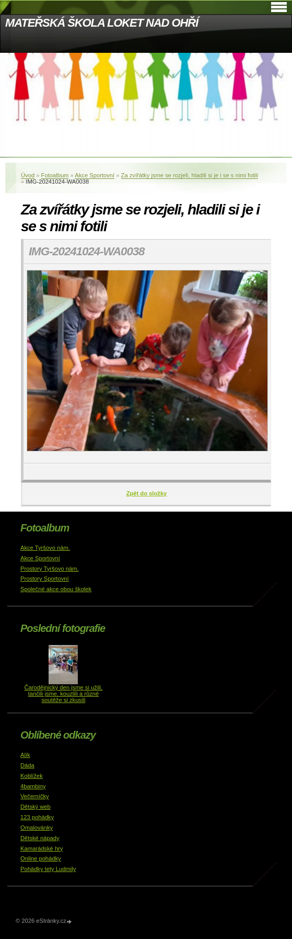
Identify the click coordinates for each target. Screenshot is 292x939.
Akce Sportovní (94, 175)
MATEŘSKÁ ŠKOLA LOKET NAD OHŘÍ (101, 22)
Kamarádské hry (41, 848)
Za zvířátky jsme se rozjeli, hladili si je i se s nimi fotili (189, 175)
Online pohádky (40, 858)
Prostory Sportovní (44, 578)
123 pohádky (37, 817)
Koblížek (31, 776)
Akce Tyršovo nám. (45, 548)
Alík (25, 755)
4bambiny (33, 786)
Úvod (27, 175)
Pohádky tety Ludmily (48, 869)
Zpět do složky (146, 493)
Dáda (27, 765)
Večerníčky (34, 796)
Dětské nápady (40, 838)
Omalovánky (36, 827)
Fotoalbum (55, 175)
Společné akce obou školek (55, 589)
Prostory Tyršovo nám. (49, 568)
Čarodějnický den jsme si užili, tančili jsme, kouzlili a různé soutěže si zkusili (64, 693)
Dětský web (35, 807)
